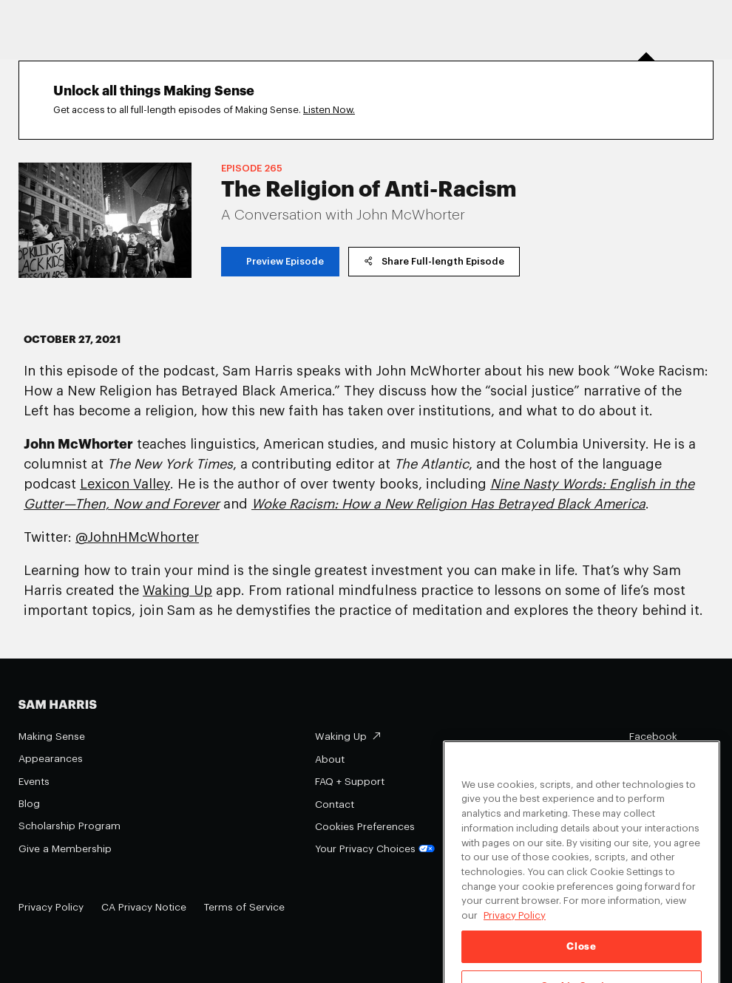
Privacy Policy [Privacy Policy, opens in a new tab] (515, 928)
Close (581, 959)
